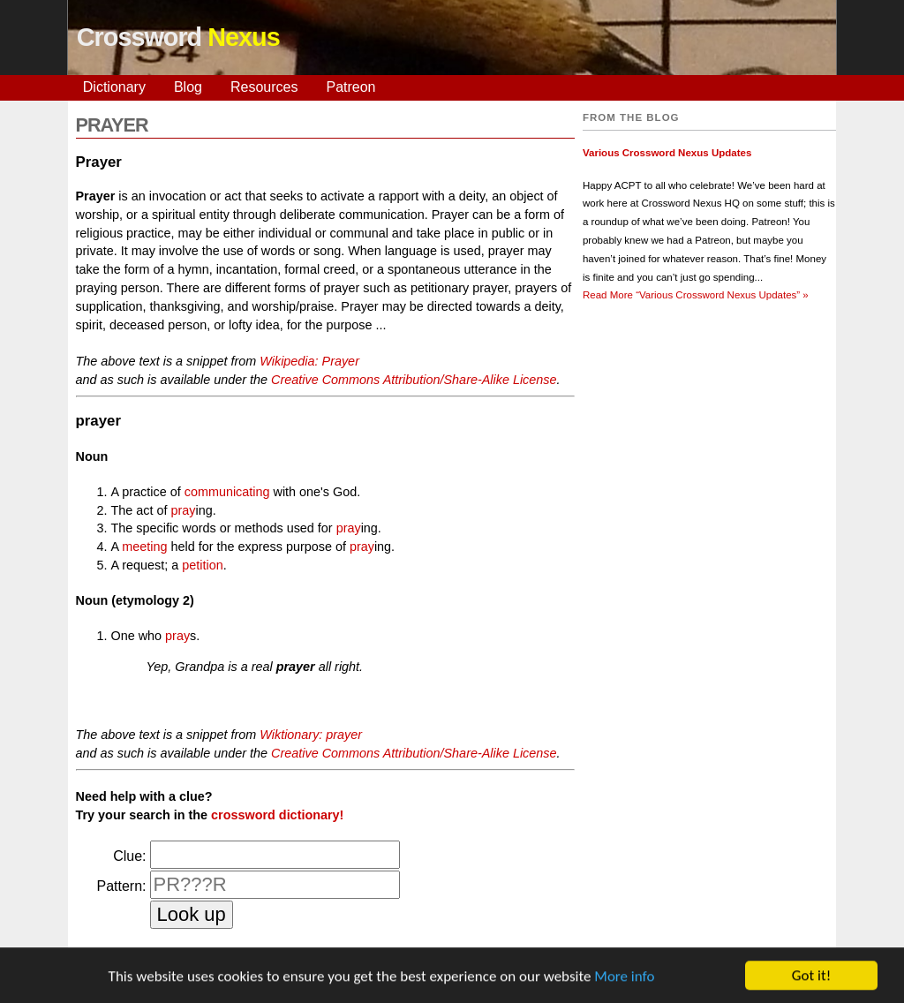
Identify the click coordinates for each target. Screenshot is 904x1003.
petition (202, 565)
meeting (144, 546)
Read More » (696, 295)
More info (624, 978)
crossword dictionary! (277, 815)
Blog (188, 86)
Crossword (178, 37)
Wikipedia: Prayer (309, 361)
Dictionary (114, 86)
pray (183, 510)
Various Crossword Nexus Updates (667, 152)
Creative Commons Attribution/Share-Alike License (413, 380)
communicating (227, 492)
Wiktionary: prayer (311, 735)
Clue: (129, 855)
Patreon (350, 86)
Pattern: (121, 886)
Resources (264, 86)
